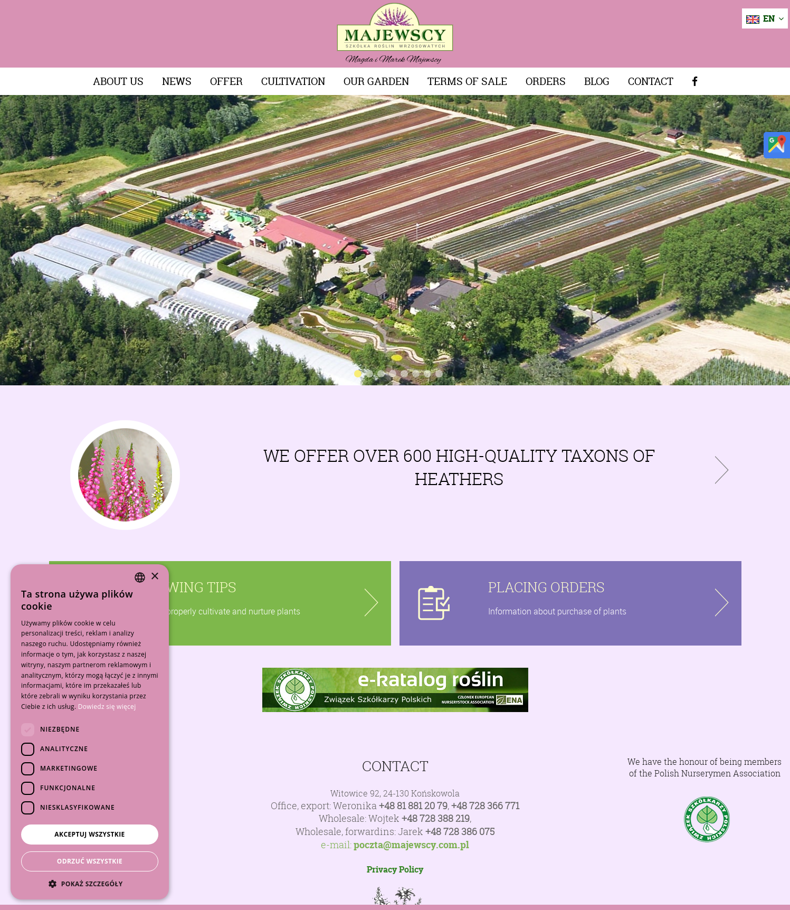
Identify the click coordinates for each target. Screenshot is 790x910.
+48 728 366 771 (485, 806)
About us (118, 81)
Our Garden (376, 81)
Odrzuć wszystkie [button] (89, 861)
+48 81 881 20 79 (413, 806)
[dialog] (90, 731)
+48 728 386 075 (459, 832)
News (177, 81)
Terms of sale (467, 81)
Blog (597, 81)
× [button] (154, 577)
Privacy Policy (395, 869)
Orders (546, 81)
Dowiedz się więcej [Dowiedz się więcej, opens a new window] (107, 706)
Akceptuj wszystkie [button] (89, 834)
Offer (226, 81)
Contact (650, 81)
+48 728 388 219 (436, 818)
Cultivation (293, 81)
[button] (89, 883)
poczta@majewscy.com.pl (411, 845)
